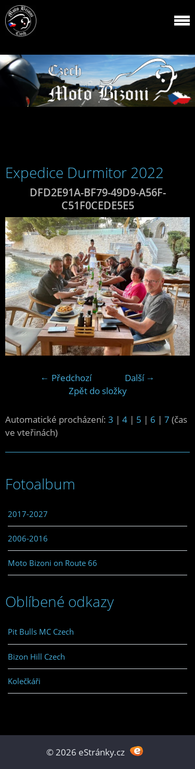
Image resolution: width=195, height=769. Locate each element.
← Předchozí (66, 378)
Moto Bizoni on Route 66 (52, 563)
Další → (140, 378)
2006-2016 (28, 538)
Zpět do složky (98, 391)
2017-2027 (28, 514)
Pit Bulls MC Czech (41, 631)
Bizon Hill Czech (36, 656)
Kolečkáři (24, 681)
